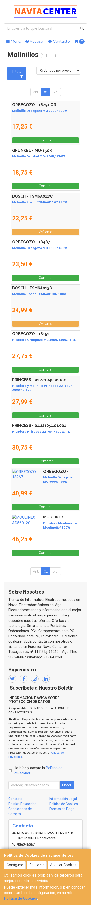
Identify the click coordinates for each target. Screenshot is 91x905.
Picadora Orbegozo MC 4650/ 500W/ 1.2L (44, 340)
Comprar (46, 140)
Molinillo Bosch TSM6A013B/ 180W (39, 294)
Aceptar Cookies (63, 865)
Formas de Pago (61, 809)
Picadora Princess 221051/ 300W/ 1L (41, 431)
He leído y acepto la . (38, 770)
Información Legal (63, 799)
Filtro (17, 73)
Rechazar (36, 865)
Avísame (45, 232)
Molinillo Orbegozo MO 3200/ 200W (39, 111)
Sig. (55, 92)
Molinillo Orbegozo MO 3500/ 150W (39, 248)
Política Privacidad (22, 804)
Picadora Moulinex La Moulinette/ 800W (43, 523)
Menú (13, 41)
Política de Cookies (20, 898)
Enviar (66, 785)
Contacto (59, 41)
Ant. (36, 92)
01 (46, 92)
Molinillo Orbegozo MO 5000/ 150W (39, 477)
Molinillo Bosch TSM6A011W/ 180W (39, 202)
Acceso (34, 41)
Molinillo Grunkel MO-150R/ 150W (38, 156)
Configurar (15, 865)
